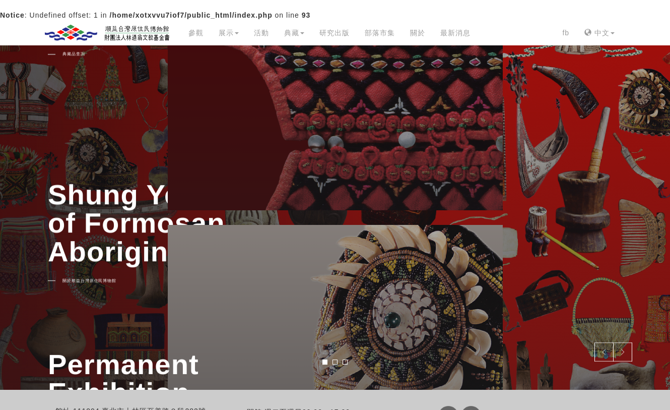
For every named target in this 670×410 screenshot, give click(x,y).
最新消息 (455, 33)
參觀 (196, 33)
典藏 (294, 33)
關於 (417, 33)
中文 (599, 33)
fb (565, 33)
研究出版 (334, 33)
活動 (261, 33)
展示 (229, 33)
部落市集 (380, 33)
